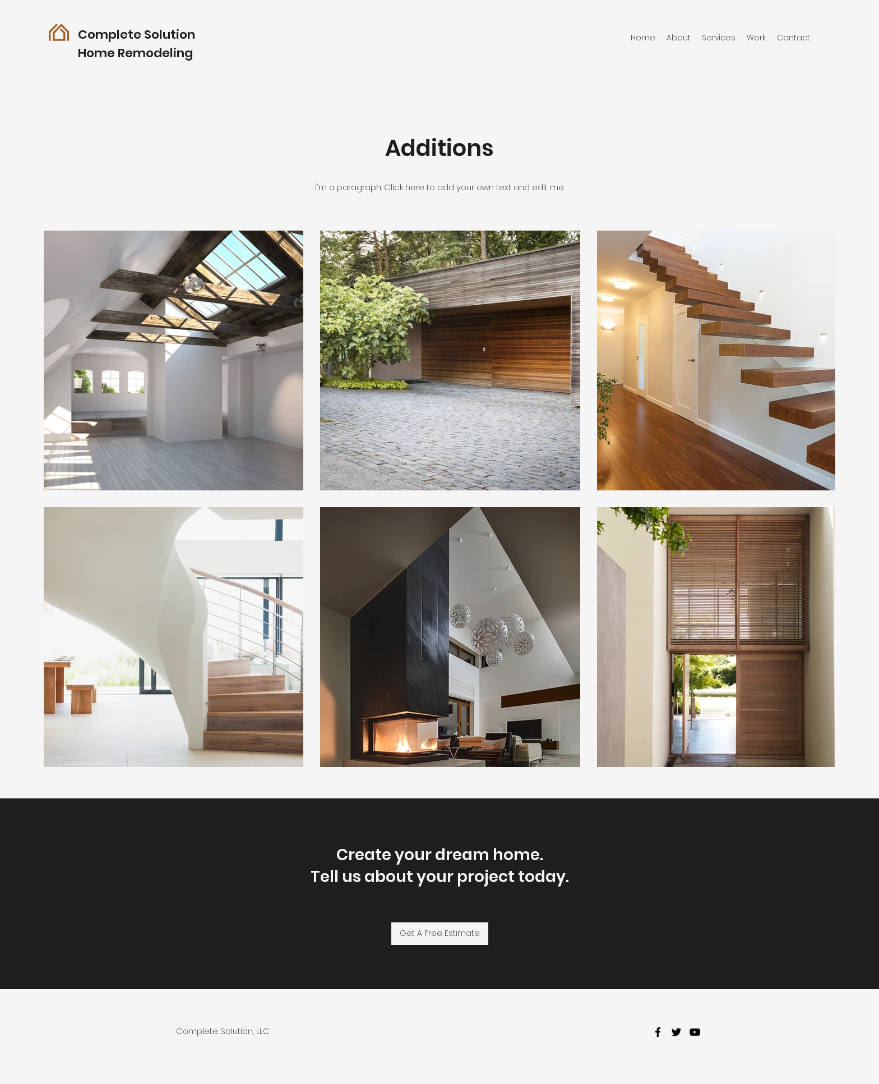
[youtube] (694, 1032)
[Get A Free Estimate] (439, 933)
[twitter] (676, 1032)
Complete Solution (136, 34)
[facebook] (657, 1032)
